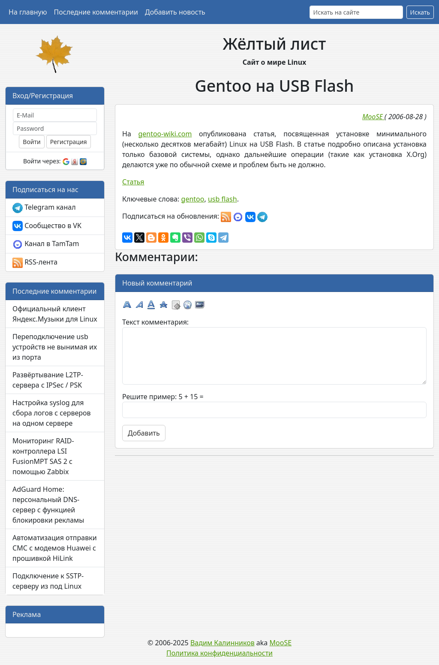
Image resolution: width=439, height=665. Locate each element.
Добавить (144, 433)
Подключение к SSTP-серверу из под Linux (48, 581)
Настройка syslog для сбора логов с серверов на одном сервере (51, 413)
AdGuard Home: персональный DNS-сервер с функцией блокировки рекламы (48, 504)
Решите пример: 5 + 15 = (163, 396)
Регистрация (68, 142)
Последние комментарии (96, 12)
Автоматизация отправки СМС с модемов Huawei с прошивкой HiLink (54, 548)
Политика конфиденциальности (219, 653)
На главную (28, 12)
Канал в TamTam (45, 244)
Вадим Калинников (222, 642)
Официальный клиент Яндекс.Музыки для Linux (54, 314)
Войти (31, 142)
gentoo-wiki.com (165, 133)
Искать (420, 12)
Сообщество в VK (46, 226)
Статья (133, 182)
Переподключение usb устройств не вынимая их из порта (54, 347)
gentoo (192, 199)
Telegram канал (44, 207)
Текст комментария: (155, 322)
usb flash (222, 199)
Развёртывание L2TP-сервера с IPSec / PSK (47, 380)
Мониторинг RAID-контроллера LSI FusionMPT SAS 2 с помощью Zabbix (43, 456)
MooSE (281, 642)
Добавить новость (175, 12)
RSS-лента (34, 262)
